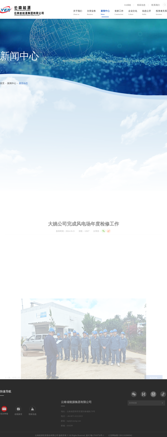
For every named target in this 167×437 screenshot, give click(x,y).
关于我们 (77, 12)
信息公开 (146, 12)
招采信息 (141, 5)
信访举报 (4, 430)
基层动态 (23, 83)
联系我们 (155, 5)
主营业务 (91, 12)
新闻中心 (105, 12)
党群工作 (119, 12)
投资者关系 (161, 12)
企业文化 (132, 12)
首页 (2, 83)
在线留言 (18, 430)
